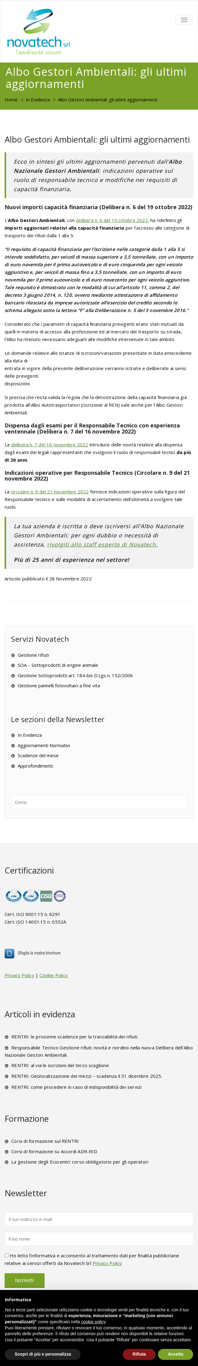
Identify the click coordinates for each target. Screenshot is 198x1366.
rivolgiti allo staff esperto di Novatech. (102, 544)
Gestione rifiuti (33, 655)
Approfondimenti (35, 766)
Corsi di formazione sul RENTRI (45, 1141)
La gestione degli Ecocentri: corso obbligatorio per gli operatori (79, 1162)
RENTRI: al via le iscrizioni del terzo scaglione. (60, 1065)
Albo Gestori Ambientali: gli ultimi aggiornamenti (97, 139)
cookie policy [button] (93, 1321)
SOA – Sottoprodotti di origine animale (58, 665)
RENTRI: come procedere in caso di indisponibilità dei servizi (76, 1087)
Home (11, 99)
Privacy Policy (19, 975)
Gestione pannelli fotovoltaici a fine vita (59, 685)
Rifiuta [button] (139, 1354)
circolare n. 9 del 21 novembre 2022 (50, 492)
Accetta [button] (175, 1354)
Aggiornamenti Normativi (44, 745)
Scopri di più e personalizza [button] (43, 1354)
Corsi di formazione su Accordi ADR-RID (54, 1151)
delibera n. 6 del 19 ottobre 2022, (112, 220)
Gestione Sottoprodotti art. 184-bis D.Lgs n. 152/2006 (75, 675)
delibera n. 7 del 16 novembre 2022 (49, 444)
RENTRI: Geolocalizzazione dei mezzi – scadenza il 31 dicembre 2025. (86, 1076)
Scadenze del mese (38, 755)
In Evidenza (38, 99)
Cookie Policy (53, 975)
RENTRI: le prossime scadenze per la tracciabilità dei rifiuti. (74, 1037)
